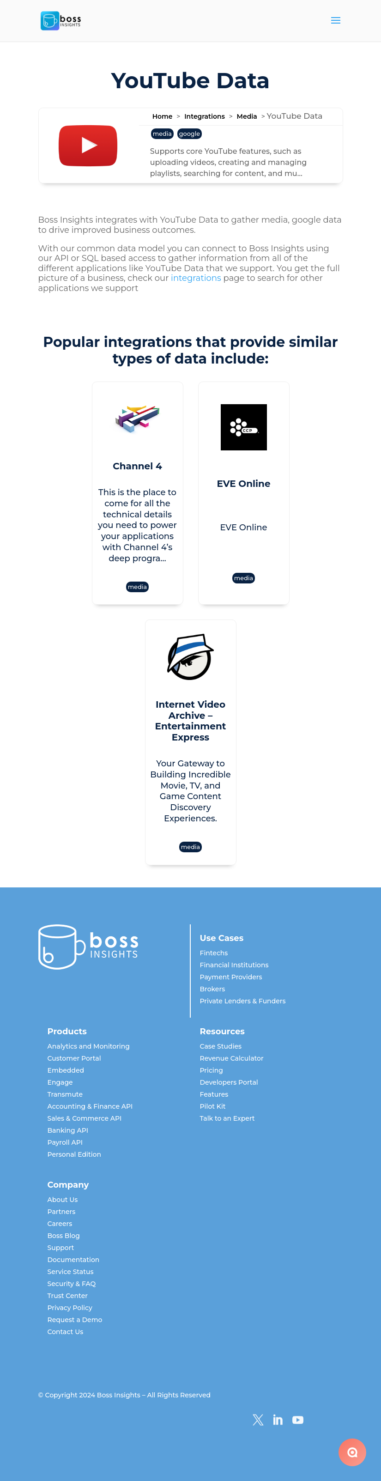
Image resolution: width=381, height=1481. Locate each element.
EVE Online (243, 483)
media (162, 133)
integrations (196, 278)
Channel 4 (137, 466)
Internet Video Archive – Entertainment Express (190, 721)
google (189, 133)
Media (247, 116)
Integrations (204, 116)
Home (162, 116)
